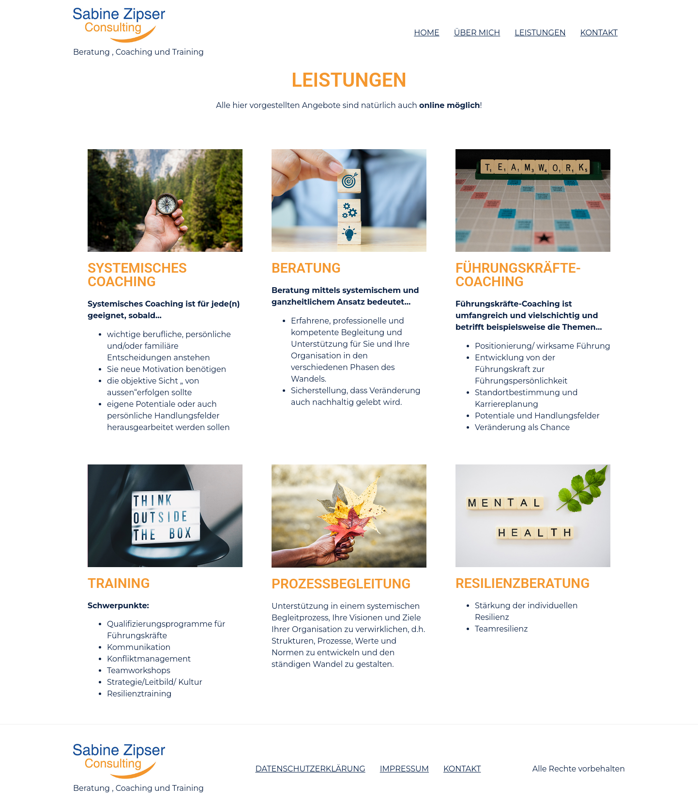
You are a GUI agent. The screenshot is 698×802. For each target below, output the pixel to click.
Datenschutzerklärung (310, 768)
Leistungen (540, 32)
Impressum (404, 768)
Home (426, 32)
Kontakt (599, 32)
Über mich (477, 32)
